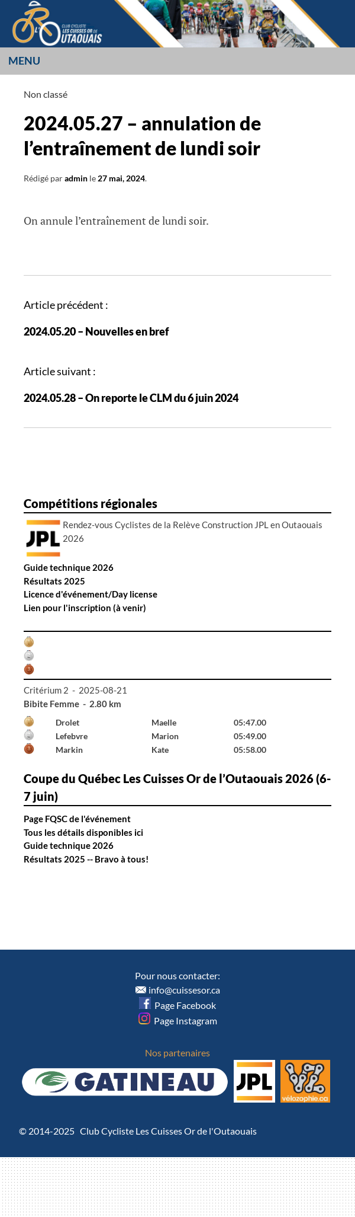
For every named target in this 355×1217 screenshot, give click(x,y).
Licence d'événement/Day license (90, 594)
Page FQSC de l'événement (77, 818)
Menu (24, 60)
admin (76, 178)
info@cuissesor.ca (184, 989)
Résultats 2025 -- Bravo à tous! (86, 859)
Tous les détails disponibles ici (83, 832)
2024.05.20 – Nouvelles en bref (96, 331)
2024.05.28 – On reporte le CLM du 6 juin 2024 (131, 397)
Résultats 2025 (54, 581)
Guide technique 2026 (69, 567)
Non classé (45, 94)
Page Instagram (177, 1020)
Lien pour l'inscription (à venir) (85, 607)
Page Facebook (177, 1005)
